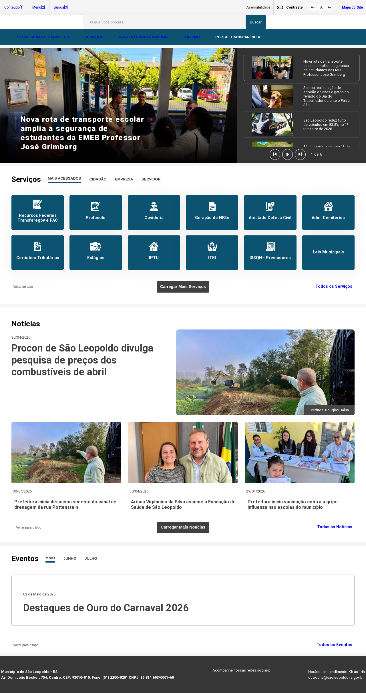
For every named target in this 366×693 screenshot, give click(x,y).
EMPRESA (124, 179)
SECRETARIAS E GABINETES (43, 37)
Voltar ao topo (22, 286)
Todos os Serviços (335, 286)
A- (329, 7)
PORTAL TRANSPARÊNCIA (237, 37)
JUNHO (69, 558)
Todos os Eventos (336, 644)
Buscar (256, 22)
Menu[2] (38, 7)
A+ (313, 7)
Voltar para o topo (27, 527)
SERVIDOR (151, 179)
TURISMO (192, 37)
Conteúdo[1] (13, 7)
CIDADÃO (98, 179)
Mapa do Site (352, 7)
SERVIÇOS (94, 37)
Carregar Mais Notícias (183, 527)
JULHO (91, 558)
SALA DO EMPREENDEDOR (143, 37)
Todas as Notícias (336, 527)
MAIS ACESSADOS (64, 178)
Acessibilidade (258, 7)
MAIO (50, 558)
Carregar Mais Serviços (183, 286)
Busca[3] (61, 7)
